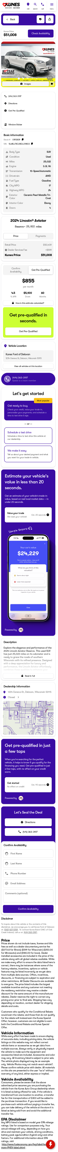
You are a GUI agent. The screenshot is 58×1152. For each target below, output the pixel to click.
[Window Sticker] (13, 125)
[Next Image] (51, 62)
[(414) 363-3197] (13, 96)
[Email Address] (28, 883)
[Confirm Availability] (28, 909)
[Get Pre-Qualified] (14, 111)
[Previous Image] (5, 62)
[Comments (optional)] (28, 895)
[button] (28, 5)
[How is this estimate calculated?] (28, 303)
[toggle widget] (50, 1144)
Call (42, 9)
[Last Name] (28, 863)
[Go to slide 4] (32, 78)
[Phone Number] (28, 873)
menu (52, 9)
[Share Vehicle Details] (49, 19)
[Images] (25, 83)
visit (28, 9)
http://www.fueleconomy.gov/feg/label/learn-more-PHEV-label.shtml (25, 1146)
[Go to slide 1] (19, 78)
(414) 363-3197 (30, 932)
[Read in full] (28, 675)
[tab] (16, 236)
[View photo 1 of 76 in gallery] (28, 62)
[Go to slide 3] (28, 78)
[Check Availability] (40, 33)
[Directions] (11, 103)
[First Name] (28, 853)
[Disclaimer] (6, 250)
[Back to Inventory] (11, 19)
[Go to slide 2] (23, 78)
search (35, 9)
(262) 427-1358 (11, 929)
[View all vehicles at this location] (28, 366)
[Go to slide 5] (37, 78)
